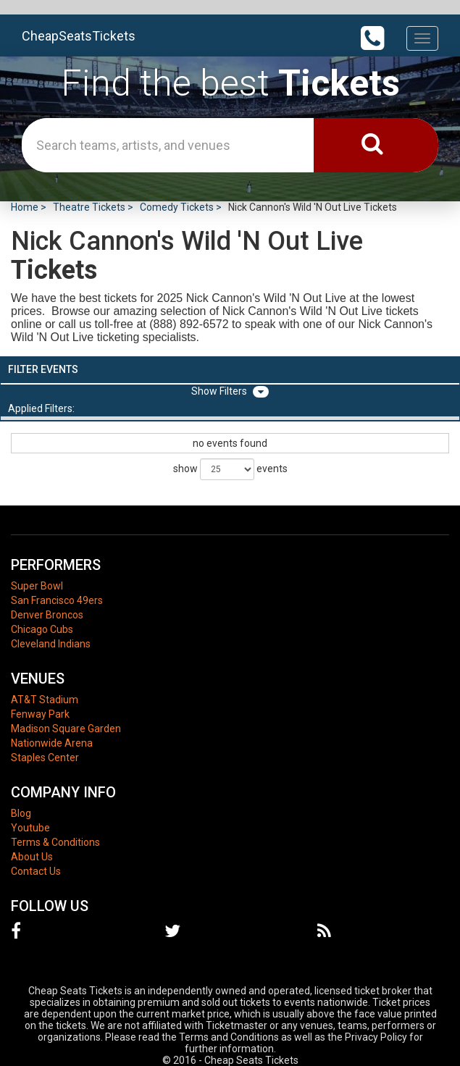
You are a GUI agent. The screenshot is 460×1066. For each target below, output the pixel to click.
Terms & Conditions (55, 842)
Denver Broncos (47, 615)
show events (230, 469)
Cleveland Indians (51, 644)
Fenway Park (40, 714)
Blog (21, 813)
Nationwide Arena (52, 743)
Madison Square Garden (66, 728)
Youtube (30, 828)
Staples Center (45, 757)
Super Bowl (37, 586)
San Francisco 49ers (57, 600)
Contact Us (36, 871)
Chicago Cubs (42, 629)
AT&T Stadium (44, 699)
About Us (32, 857)
